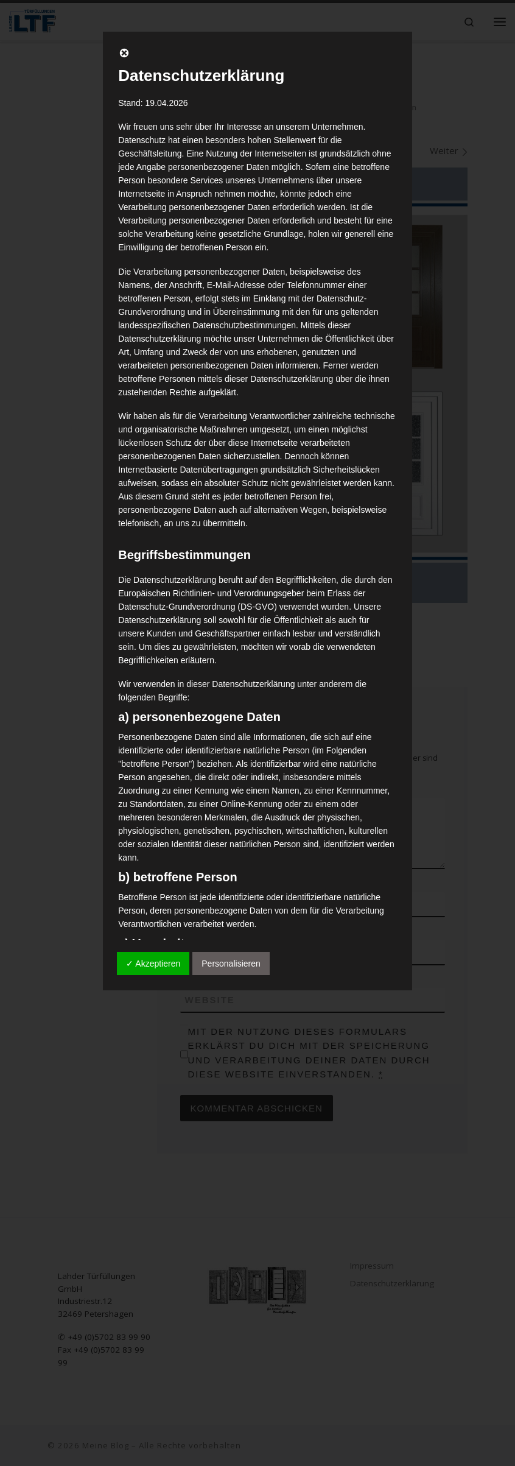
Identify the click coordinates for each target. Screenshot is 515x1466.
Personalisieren (231, 963)
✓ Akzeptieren (153, 963)
